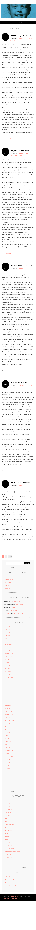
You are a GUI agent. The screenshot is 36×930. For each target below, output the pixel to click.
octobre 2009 (8, 656)
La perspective (9, 579)
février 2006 (8, 741)
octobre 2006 (8, 717)
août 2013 (7, 647)
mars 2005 (7, 775)
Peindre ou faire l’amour (21, 35)
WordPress (6, 898)
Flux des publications (10, 879)
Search (27, 563)
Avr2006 (5, 37)
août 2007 (7, 687)
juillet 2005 (7, 762)
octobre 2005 (8, 753)
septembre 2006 (9, 720)
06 (5, 482)
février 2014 (8, 635)
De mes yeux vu (23, 38)
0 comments (8, 471)
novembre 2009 (9, 653)
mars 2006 (7, 738)
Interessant (14, 487)
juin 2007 (7, 693)
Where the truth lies (19, 382)
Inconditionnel (8, 827)
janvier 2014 (8, 638)
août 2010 (7, 650)
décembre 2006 (9, 711)
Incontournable (9, 830)
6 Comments (8, 253)
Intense (7, 836)
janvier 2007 (8, 708)
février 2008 (8, 671)
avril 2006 (7, 735)
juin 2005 (7, 765)
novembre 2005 (9, 750)
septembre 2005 (9, 756)
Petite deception (9, 848)
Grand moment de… (10, 824)
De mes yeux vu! (14, 896)
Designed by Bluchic (16, 898)
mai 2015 (7, 632)
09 (5, 382)
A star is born (8, 582)
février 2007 (8, 705)
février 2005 (8, 778)
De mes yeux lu (23, 485)
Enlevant (7, 821)
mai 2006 (7, 732)
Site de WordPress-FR (11, 885)
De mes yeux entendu (24, 153)
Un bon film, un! (9, 854)
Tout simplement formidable (12, 851)
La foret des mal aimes (20, 150)
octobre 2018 (8, 629)
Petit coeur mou (9, 845)
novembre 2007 (9, 677)
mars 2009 (7, 659)
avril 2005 (7, 772)
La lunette (7, 585)
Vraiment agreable (10, 863)
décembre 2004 (9, 784)
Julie (5, 610)
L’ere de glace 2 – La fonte (21, 265)
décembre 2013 (9, 641)
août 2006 (7, 723)
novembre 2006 (9, 714)
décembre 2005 (9, 747)
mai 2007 (7, 696)
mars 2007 (7, 702)
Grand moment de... (16, 155)
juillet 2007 (7, 690)
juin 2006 (7, 729)
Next (10, 556)
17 (5, 150)
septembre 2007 (9, 684)
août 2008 (7, 665)
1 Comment (8, 138)
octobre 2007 (8, 681)
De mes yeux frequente (11, 803)
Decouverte (8, 812)
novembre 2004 (9, 787)
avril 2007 (7, 699)
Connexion (7, 876)
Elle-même (6, 613)
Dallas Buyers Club (18, 613)
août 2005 (7, 759)
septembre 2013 (9, 644)
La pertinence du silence (21, 482)
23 (5, 35)
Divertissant (8, 815)
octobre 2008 (8, 662)
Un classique (8, 857)
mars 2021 (7, 626)
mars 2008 (7, 668)
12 (5, 265)
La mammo (8, 576)
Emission (7, 818)
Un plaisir (7, 860)
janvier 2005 (8, 781)
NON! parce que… (9, 842)
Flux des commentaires (11, 882)
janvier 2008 (8, 674)
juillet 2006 (7, 726)
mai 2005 (7, 768)
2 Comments (8, 371)
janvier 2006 (8, 744)
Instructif (7, 833)
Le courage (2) (8, 588)
